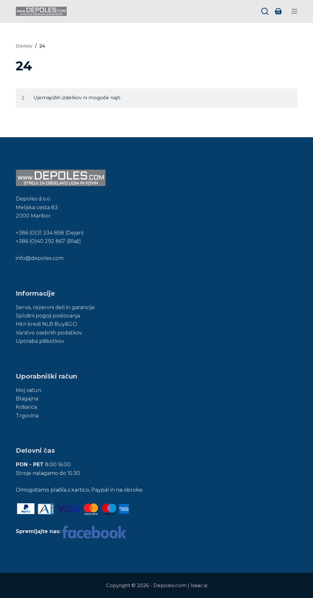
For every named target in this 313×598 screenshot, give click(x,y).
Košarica (26, 407)
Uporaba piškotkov (40, 341)
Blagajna (27, 399)
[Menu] (294, 11)
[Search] (264, 11)
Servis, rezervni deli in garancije (55, 307)
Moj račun (28, 390)
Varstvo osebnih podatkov (49, 333)
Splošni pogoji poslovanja (48, 316)
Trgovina (27, 416)
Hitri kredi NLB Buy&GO (46, 324)
